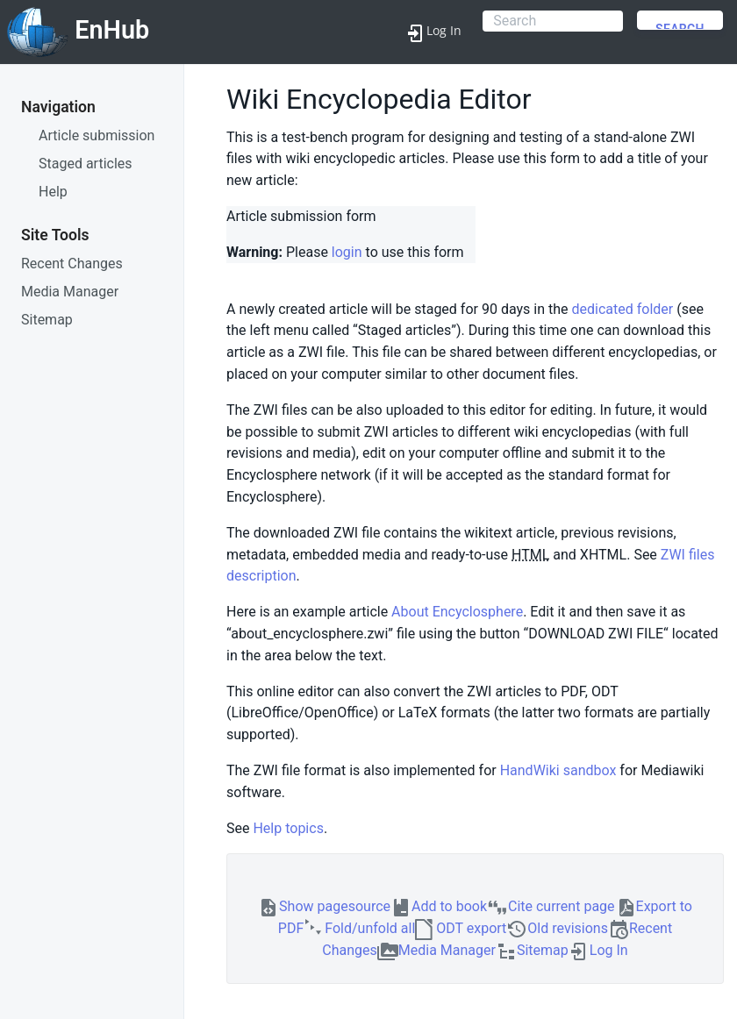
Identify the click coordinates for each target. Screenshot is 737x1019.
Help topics (288, 828)
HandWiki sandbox (558, 770)
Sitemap (47, 319)
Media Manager (69, 291)
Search (680, 26)
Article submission (96, 135)
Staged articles (85, 163)
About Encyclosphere (457, 611)
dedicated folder (622, 309)
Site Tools (55, 235)
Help (53, 191)
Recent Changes (72, 263)
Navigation (58, 107)
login (347, 252)
